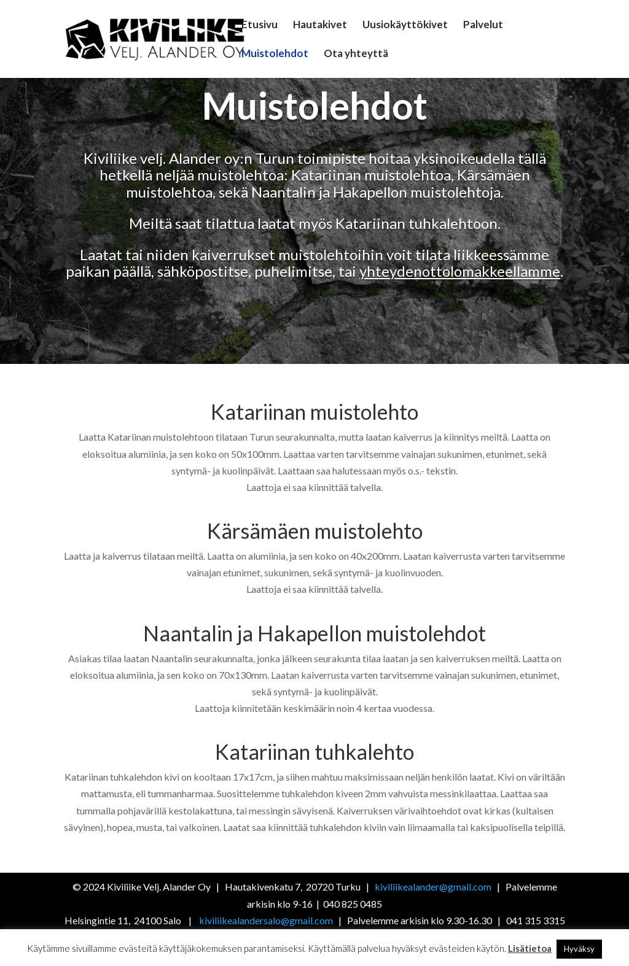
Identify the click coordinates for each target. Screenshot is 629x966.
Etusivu (259, 25)
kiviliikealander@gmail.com (434, 886)
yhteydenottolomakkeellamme (459, 271)
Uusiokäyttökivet (405, 25)
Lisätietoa (530, 948)
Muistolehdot (274, 54)
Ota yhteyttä (356, 54)
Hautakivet (320, 25)
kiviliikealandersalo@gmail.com (266, 920)
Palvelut (483, 25)
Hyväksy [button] (579, 949)
